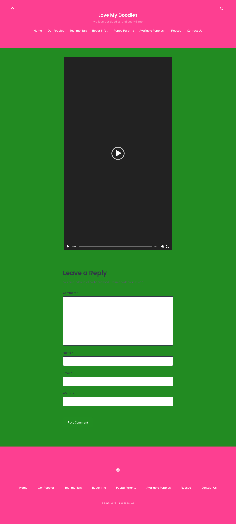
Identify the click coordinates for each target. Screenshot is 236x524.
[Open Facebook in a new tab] (12, 8)
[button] (118, 153)
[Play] (68, 246)
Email (67, 373)
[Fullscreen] (167, 246)
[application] (118, 153)
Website (68, 393)
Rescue (176, 30)
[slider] (115, 246)
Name (68, 352)
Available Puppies (152, 30)
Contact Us (194, 30)
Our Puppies (56, 30)
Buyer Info (100, 30)
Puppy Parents (124, 30)
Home (38, 30)
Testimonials (78, 30)
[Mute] (162, 246)
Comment (70, 293)
